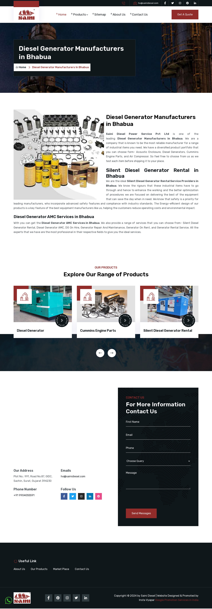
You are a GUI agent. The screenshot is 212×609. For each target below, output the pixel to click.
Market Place (61, 569)
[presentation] (100, 353)
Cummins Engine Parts (98, 331)
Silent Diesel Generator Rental (167, 331)
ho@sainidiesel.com (148, 3)
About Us (119, 15)
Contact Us (140, 15)
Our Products (39, 569)
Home (63, 15)
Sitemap (101, 15)
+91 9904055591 (24, 495)
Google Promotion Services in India (176, 600)
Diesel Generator (30, 331)
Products (80, 15)
